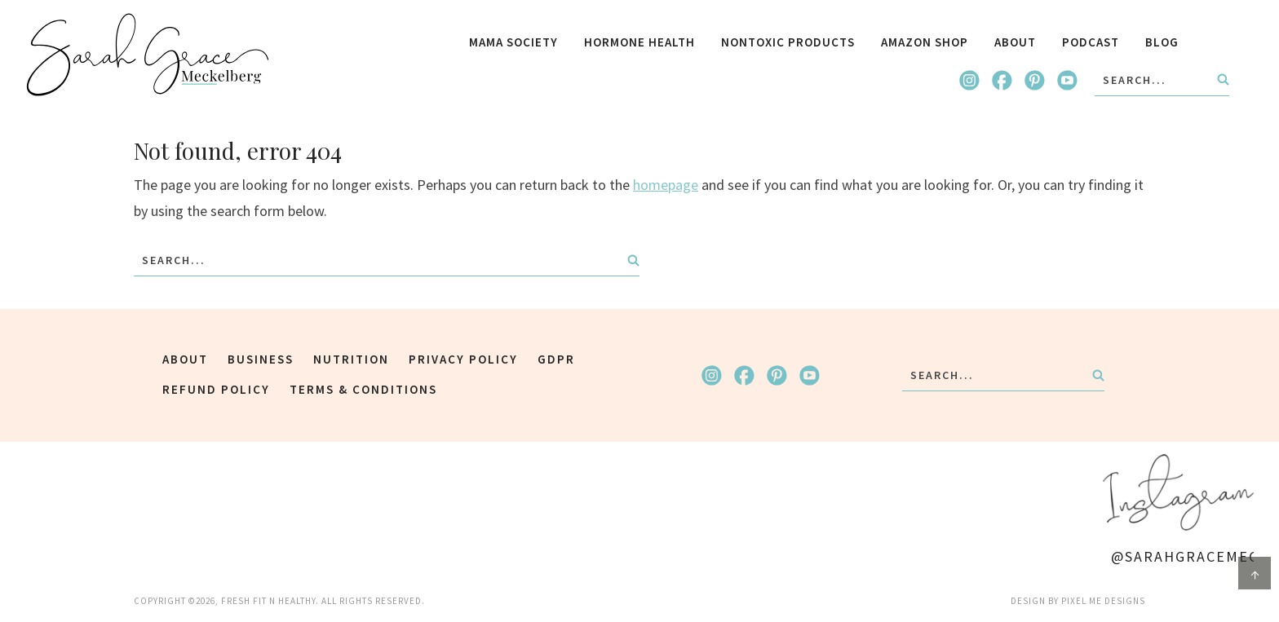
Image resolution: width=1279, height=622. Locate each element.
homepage (665, 184)
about (185, 359)
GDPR (556, 359)
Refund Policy (216, 389)
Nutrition (351, 359)
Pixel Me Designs (1103, 601)
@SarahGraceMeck (1182, 556)
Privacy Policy (463, 359)
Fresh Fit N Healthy (147, 55)
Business (261, 359)
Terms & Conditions (363, 389)
